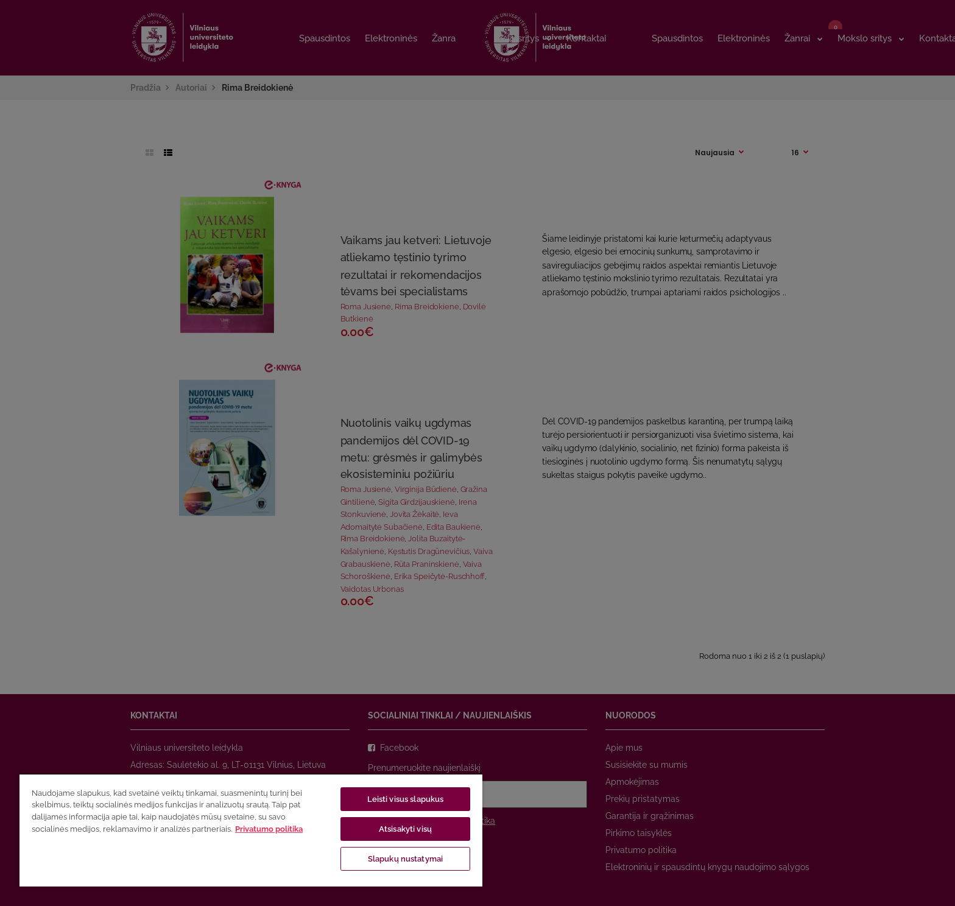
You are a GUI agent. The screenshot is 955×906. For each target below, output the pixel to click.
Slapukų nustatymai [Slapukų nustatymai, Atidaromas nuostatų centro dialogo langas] (405, 858)
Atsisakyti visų (405, 829)
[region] (250, 830)
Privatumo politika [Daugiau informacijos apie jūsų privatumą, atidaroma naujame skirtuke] (269, 829)
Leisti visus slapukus (405, 799)
